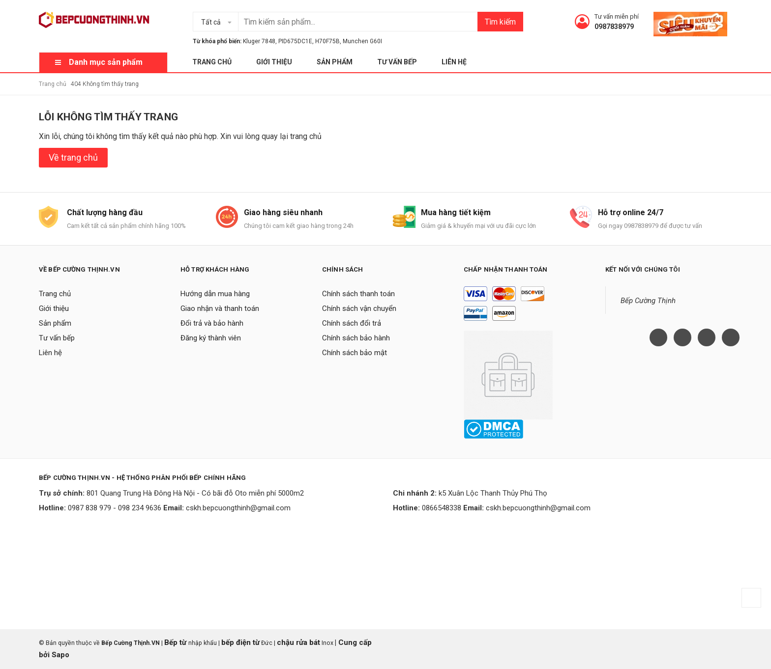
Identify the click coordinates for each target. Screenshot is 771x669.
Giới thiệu (274, 62)
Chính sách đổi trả (351, 323)
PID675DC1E (295, 41)
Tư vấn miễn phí (616, 16)
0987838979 (614, 26)
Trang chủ (212, 62)
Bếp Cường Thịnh (648, 300)
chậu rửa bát (298, 642)
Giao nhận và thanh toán (219, 308)
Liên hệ (454, 62)
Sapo (60, 654)
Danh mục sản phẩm (106, 62)
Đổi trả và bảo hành (211, 323)
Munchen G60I (362, 41)
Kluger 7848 (259, 41)
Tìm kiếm (500, 22)
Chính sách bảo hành (356, 338)
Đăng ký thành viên (210, 338)
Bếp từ (176, 642)
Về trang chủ (73, 157)
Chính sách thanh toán (358, 293)
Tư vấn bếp (397, 62)
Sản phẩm (335, 62)
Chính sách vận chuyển (359, 308)
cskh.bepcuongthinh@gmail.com (238, 507)
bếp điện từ (240, 642)
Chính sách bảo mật (354, 352)
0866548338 (441, 507)
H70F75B (327, 41)
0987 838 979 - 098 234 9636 (114, 507)
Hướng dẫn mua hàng (215, 293)
